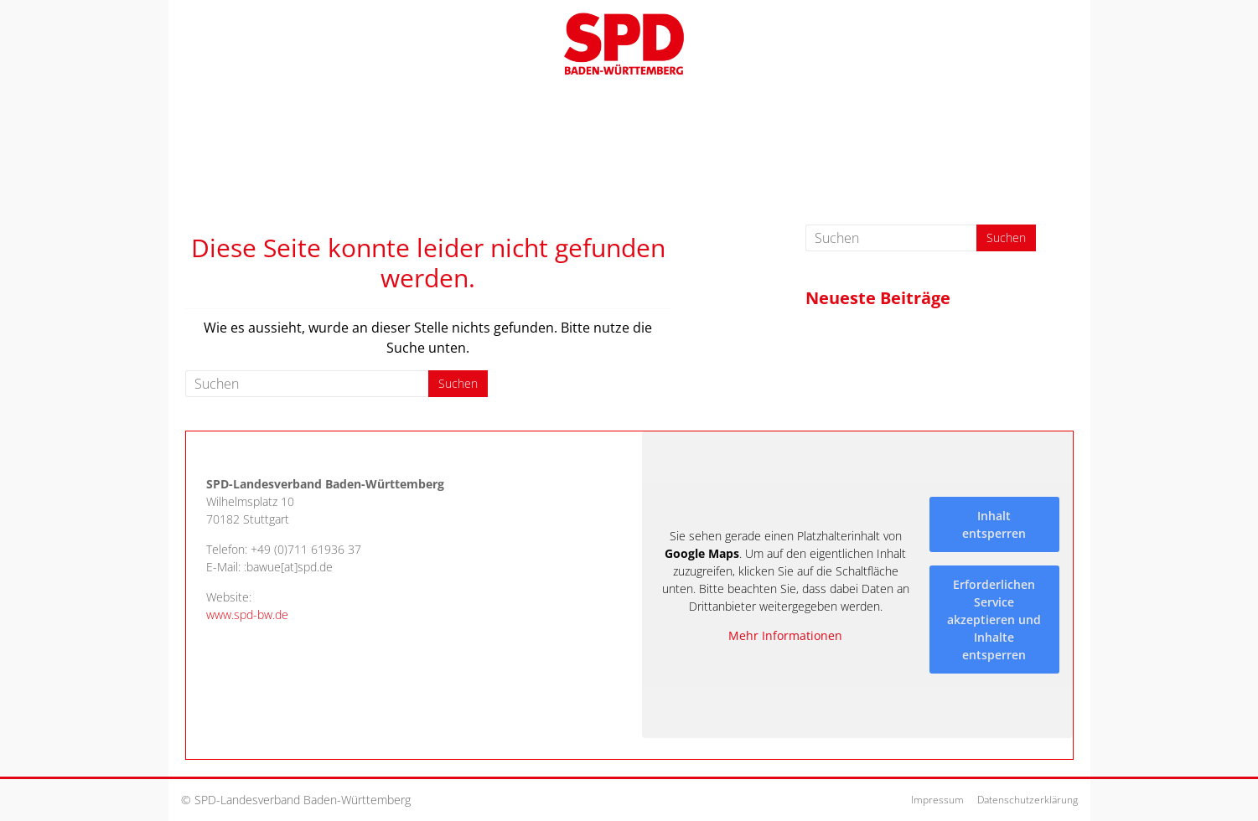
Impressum (937, 800)
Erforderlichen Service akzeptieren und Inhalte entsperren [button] (994, 619)
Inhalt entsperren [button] (994, 523)
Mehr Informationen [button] (785, 635)
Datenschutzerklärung (1027, 800)
